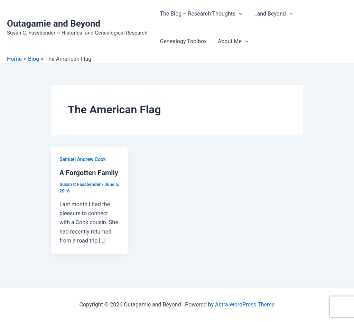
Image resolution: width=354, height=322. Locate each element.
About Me (233, 41)
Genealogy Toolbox (183, 41)
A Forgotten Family (88, 173)
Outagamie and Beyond (53, 23)
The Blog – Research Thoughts (201, 14)
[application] (238, 14)
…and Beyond (273, 14)
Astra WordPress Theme (244, 304)
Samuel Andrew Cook (82, 159)
